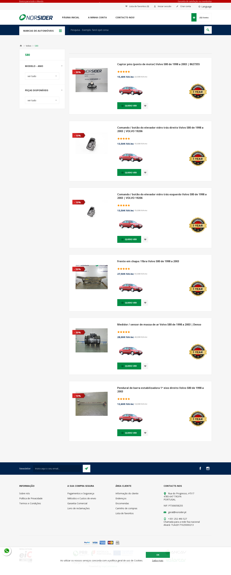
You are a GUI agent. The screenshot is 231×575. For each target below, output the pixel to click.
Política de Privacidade (31, 498)
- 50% (77, 269)
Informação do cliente (127, 493)
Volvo (28, 45)
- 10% (77, 135)
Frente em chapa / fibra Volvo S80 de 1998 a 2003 (148, 261)
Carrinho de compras (126, 508)
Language (206, 6)
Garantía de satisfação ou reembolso (195, 1)
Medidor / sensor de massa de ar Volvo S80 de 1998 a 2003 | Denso (159, 324)
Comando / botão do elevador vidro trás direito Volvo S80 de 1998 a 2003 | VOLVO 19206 (160, 129)
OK (157, 554)
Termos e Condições (30, 503)
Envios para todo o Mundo (31, 1)
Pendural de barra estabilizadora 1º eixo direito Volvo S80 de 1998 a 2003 (160, 389)
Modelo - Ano (34, 66)
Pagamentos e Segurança (80, 493)
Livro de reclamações (78, 508)
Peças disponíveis (36, 90)
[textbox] (136, 29)
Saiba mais (157, 560)
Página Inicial (70, 17)
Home (20, 45)
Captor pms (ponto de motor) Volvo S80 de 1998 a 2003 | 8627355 (158, 64)
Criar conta (185, 6)
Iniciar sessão (164, 6)
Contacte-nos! (125, 17)
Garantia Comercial (77, 503)
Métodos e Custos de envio (81, 498)
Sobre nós (24, 493)
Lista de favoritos (125, 513)
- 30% (77, 72)
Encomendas (122, 503)
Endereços (121, 498)
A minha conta (97, 17)
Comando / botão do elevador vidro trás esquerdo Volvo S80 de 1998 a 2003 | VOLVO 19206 (162, 196)
